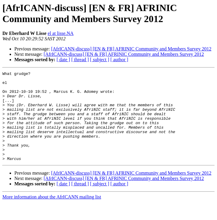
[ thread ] (80, 59)
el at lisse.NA (61, 33)
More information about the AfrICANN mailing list (51, 214)
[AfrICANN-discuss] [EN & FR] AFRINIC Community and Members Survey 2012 (131, 48)
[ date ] (63, 59)
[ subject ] (99, 59)
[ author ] (119, 59)
